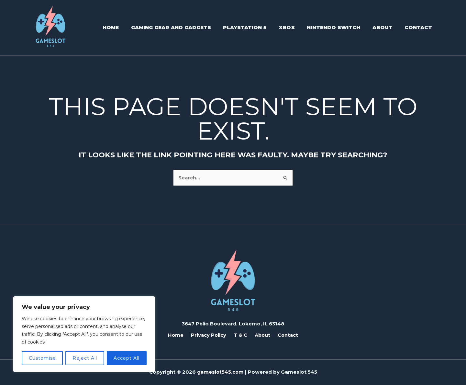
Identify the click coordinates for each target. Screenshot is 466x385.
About (260, 335)
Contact (283, 335)
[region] (84, 334)
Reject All (84, 358)
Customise (42, 358)
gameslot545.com (220, 372)
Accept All (126, 358)
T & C (240, 335)
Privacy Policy (211, 335)
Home (180, 335)
